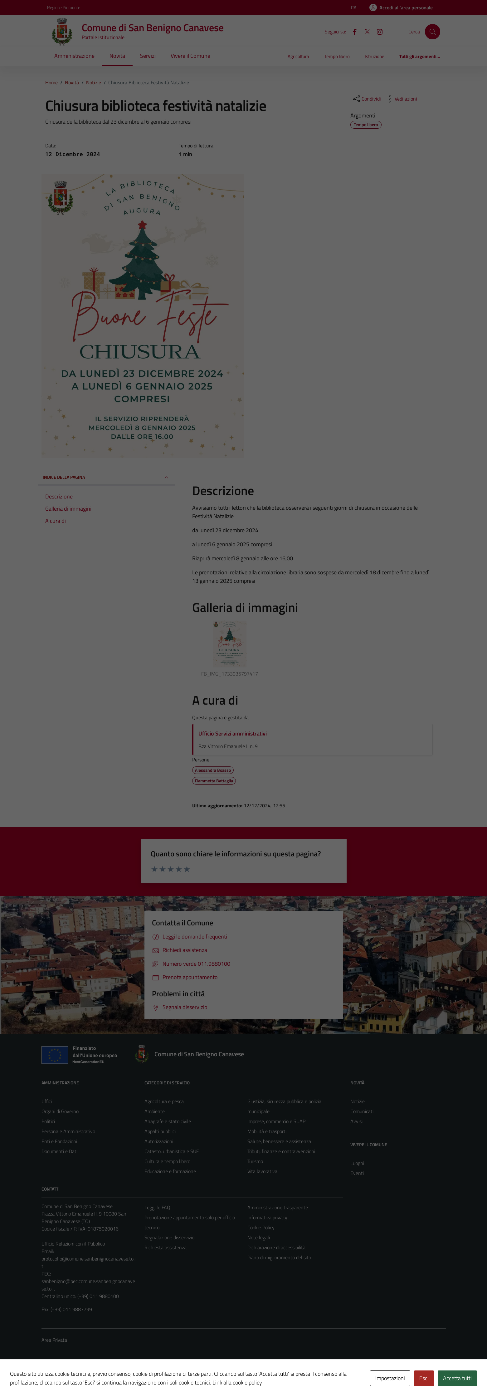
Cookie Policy (261, 1227)
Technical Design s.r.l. (83, 1379)
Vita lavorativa (262, 1171)
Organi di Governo (60, 1111)
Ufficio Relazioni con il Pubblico (73, 1243)
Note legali (258, 1237)
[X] (364, 31)
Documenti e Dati (59, 1151)
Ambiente (154, 1111)
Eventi (357, 1173)
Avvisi (356, 1121)
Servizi (148, 56)
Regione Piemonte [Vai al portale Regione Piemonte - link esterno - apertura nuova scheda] (63, 7)
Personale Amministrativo (68, 1131)
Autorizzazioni (158, 1141)
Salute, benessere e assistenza (279, 1141)
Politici (48, 1121)
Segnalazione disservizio (169, 1237)
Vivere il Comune (190, 56)
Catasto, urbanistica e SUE (171, 1151)
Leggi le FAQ (157, 1207)
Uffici (46, 1101)
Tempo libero (337, 56)
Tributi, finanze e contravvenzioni (281, 1151)
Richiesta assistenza (165, 1247)
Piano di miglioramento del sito (279, 1257)
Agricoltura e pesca (164, 1101)
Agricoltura (298, 56)
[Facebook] (352, 31)
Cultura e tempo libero (167, 1161)
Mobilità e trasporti (266, 1131)
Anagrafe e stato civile (167, 1121)
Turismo (255, 1161)
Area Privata (54, 1340)
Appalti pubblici (160, 1131)
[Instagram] (377, 31)
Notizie (357, 1101)
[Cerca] (432, 31)
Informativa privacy (267, 1217)
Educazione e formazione (170, 1171)
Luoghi (357, 1163)
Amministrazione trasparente (277, 1207)
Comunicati (361, 1111)
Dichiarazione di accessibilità (276, 1247)
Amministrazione (74, 56)
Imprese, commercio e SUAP (276, 1121)
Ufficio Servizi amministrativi (232, 733)
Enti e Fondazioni (59, 1141)
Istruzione (374, 56)
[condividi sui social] (366, 99)
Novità (117, 56)
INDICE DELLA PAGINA (106, 477)
